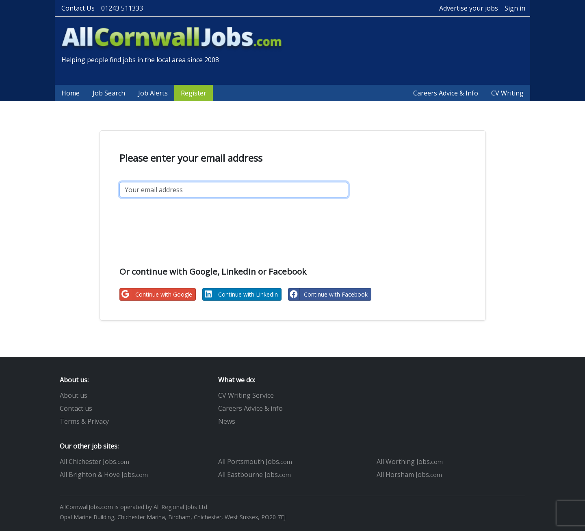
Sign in (515, 8)
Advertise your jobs (468, 8)
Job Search (109, 93)
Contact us (76, 408)
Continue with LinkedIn (240, 294)
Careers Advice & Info (445, 93)
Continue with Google (156, 294)
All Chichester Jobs (94, 461)
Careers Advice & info (250, 408)
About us (73, 395)
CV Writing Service (246, 395)
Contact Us (78, 8)
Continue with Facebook (328, 294)
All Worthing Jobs (410, 461)
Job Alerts (153, 93)
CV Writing (507, 93)
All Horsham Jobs (409, 474)
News (226, 421)
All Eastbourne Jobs (254, 474)
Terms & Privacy (84, 421)
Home (70, 93)
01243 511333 (122, 8)
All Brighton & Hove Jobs (104, 474)
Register (193, 93)
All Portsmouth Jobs (255, 461)
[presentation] (181, 223)
